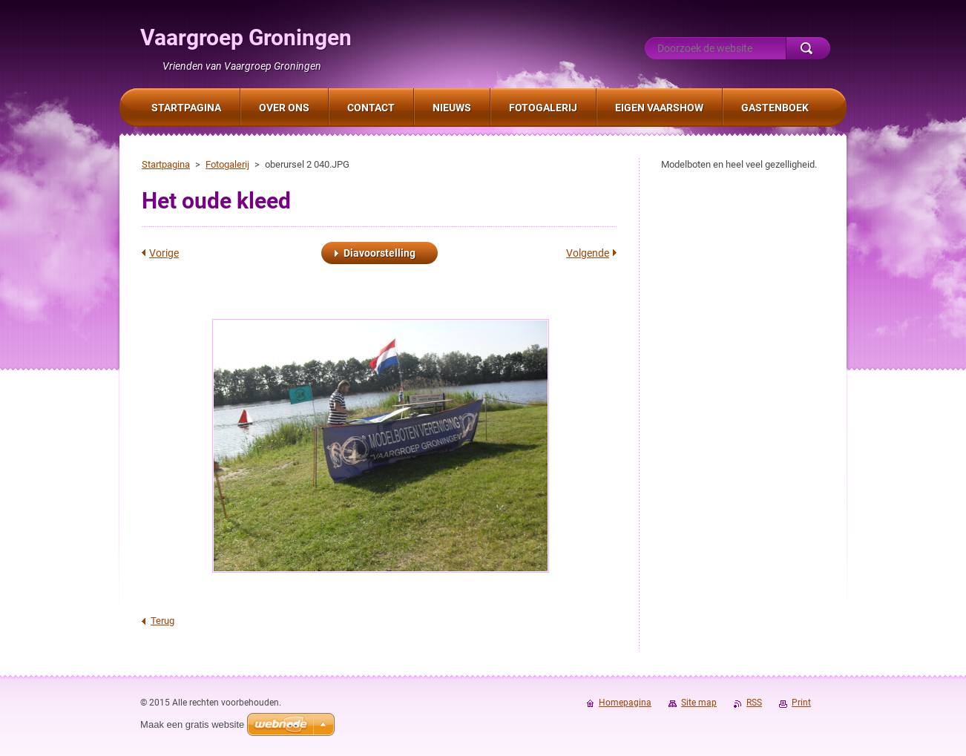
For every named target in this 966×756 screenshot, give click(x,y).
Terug (162, 620)
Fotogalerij (227, 164)
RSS (754, 702)
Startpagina (166, 164)
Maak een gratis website (192, 724)
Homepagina (625, 702)
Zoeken (808, 48)
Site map (699, 702)
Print (801, 702)
